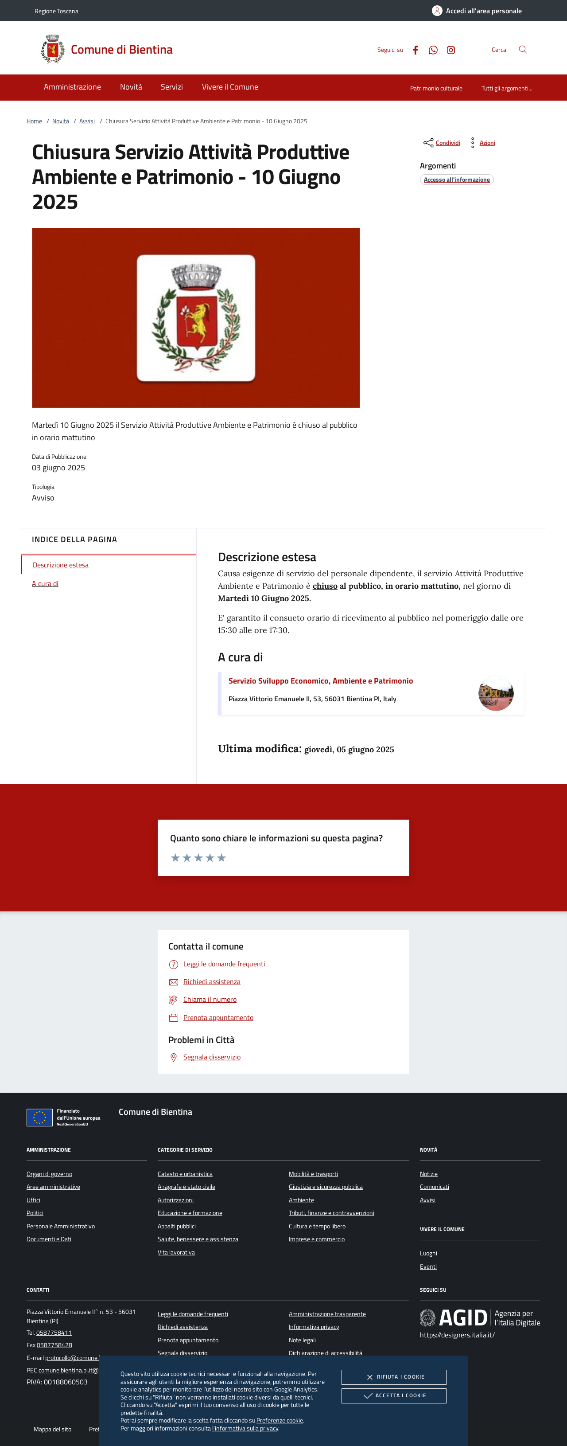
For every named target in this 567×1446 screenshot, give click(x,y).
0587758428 (54, 1345)
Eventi (428, 1266)
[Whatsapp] (430, 49)
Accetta (394, 1396)
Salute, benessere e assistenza (198, 1239)
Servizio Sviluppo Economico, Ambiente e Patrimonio (321, 681)
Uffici (33, 1200)
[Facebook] (412, 49)
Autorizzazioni (176, 1200)
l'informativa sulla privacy (245, 1428)
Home (34, 121)
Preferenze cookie (279, 1420)
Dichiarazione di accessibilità (325, 1353)
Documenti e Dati (49, 1239)
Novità (60, 121)
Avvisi (87, 121)
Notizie (429, 1174)
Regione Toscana (56, 11)
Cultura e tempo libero (317, 1226)
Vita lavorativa (176, 1252)
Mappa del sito (52, 1429)
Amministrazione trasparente (327, 1314)
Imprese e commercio (317, 1239)
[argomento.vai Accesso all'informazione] (457, 179)
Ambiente (301, 1200)
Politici (35, 1213)
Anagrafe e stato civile (186, 1187)
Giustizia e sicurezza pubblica (326, 1187)
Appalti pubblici (177, 1226)
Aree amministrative (53, 1187)
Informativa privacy (314, 1327)
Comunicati (434, 1187)
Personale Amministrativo (61, 1226)
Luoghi (428, 1253)
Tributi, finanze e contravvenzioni (331, 1213)
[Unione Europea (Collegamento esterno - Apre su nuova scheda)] (66, 1119)
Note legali (302, 1340)
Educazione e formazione (190, 1213)
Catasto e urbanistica (185, 1174)
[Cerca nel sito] (522, 49)
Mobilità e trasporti (313, 1174)
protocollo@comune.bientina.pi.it (88, 1358)
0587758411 (54, 1332)
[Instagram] (447, 49)
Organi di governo (49, 1174)
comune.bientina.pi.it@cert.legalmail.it (88, 1370)
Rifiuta (394, 1377)
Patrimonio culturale (436, 88)
